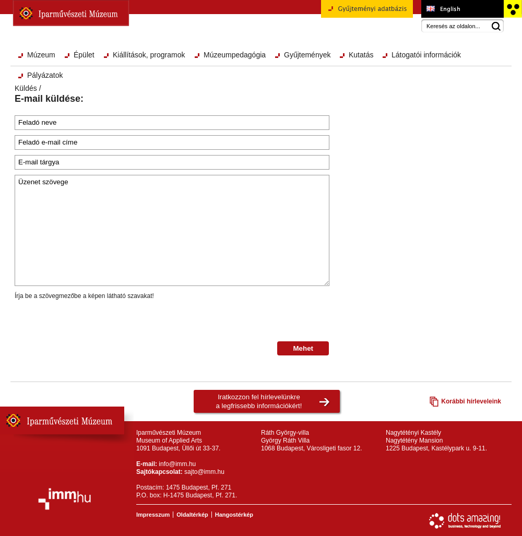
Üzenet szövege (172, 230)
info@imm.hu (177, 464)
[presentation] (94, 321)
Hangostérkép (234, 514)
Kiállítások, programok (149, 55)
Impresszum (153, 514)
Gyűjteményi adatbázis (367, 12)
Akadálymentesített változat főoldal (512, 9)
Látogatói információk (426, 55)
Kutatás (361, 55)
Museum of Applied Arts (462, 9)
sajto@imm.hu (204, 471)
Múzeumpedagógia (235, 55)
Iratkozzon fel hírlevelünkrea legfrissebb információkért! (259, 401)
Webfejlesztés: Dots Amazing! (465, 521)
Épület (84, 55)
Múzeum (41, 55)
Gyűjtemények (307, 55)
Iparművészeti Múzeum (71, 13)
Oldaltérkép (192, 514)
